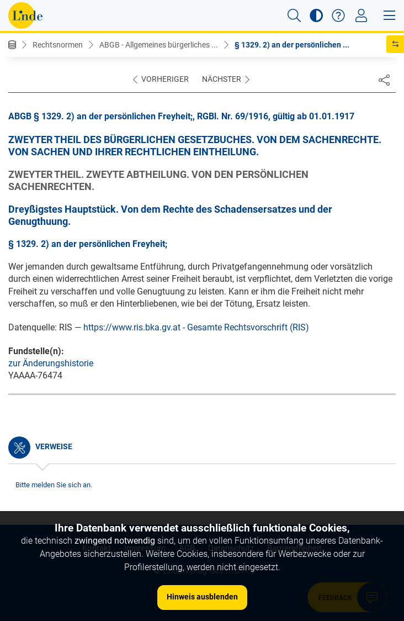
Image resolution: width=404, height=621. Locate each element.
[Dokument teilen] (384, 80)
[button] (294, 15)
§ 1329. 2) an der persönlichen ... (292, 44)
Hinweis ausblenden (202, 596)
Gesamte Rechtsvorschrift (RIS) (248, 327)
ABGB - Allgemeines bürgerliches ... (158, 44)
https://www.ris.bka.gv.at (131, 327)
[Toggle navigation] (361, 15)
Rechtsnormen (58, 44)
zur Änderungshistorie (50, 363)
